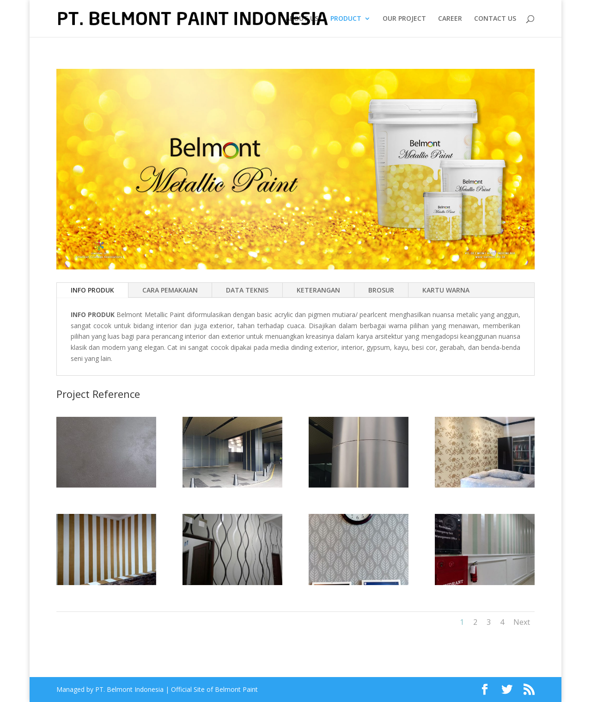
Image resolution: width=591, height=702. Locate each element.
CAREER (450, 19)
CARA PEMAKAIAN (170, 290)
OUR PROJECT (404, 19)
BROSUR (381, 290)
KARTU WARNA (445, 290)
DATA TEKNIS (247, 290)
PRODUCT (345, 19)
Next (521, 622)
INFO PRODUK (92, 290)
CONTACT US (495, 19)
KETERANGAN (318, 290)
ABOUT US (302, 19)
